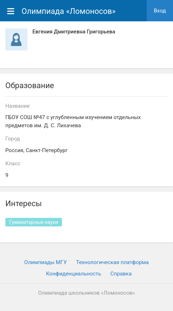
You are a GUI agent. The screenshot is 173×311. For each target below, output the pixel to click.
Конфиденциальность (73, 273)
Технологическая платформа (112, 262)
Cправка (121, 273)
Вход (160, 10)
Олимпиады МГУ (45, 262)
